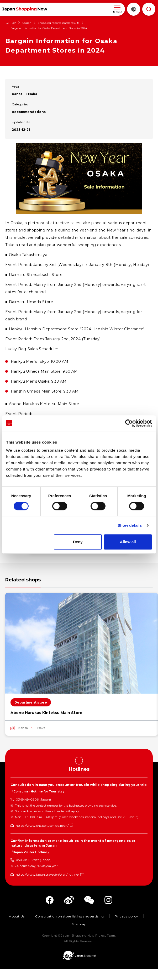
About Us (16, 916)
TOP (13, 23)
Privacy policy (126, 916)
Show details (130, 525)
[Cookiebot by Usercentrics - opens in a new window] (129, 423)
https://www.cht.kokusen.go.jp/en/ (42, 826)
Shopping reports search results (58, 23)
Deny (78, 542)
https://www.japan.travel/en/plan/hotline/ (47, 874)
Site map (79, 924)
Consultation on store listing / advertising (69, 916)
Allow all (128, 542)
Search (26, 23)
